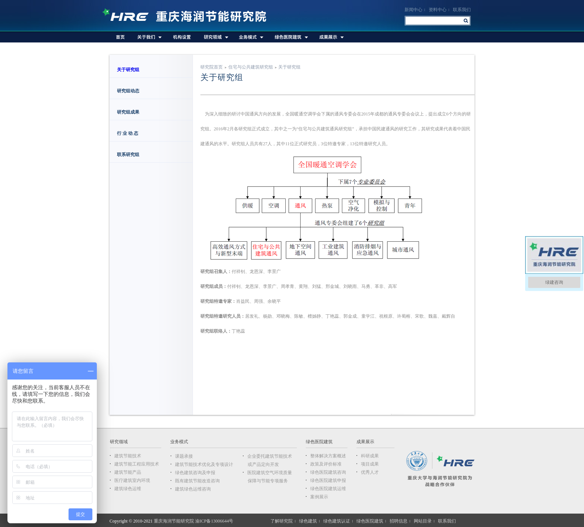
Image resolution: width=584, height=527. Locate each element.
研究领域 (215, 36)
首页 (120, 36)
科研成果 (370, 455)
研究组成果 (128, 112)
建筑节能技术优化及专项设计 (204, 464)
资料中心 (438, 9)
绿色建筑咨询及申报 (195, 472)
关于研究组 (128, 69)
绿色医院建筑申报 (328, 480)
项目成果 (370, 464)
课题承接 (184, 456)
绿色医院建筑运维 (328, 488)
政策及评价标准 (326, 464)
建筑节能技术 (127, 455)
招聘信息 (398, 521)
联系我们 (462, 9)
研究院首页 (211, 67)
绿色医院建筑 (290, 36)
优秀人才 (370, 472)
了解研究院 (281, 521)
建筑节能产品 (127, 472)
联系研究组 (128, 154)
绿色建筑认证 (336, 521)
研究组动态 (128, 90)
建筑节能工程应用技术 (136, 464)
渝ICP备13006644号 (214, 521)
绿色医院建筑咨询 (328, 472)
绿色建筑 (308, 521)
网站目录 (423, 521)
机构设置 (182, 36)
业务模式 (250, 36)
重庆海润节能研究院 (188, 15)
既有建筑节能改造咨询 (197, 480)
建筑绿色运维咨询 (193, 489)
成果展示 (330, 36)
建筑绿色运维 (127, 488)
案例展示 (319, 496)
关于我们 (149, 36)
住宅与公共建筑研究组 (250, 67)
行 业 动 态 (128, 133)
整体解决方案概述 (328, 455)
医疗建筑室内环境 (132, 480)
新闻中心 (413, 9)
